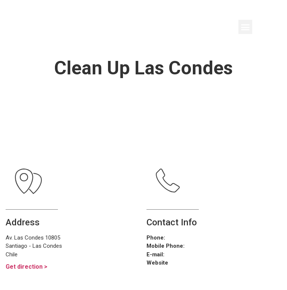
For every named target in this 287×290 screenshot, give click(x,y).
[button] (245, 27)
